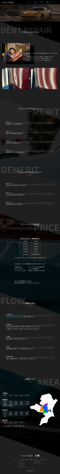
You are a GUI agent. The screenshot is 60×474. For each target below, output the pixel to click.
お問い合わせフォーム (16, 316)
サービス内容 (35, 2)
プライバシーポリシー (43, 459)
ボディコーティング (23, 467)
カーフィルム (22, 465)
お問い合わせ (53, 2)
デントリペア (22, 461)
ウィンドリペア (22, 463)
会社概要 (47, 2)
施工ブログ (42, 2)
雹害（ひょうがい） (31, 60)
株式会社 (8, 2)
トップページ (29, 2)
